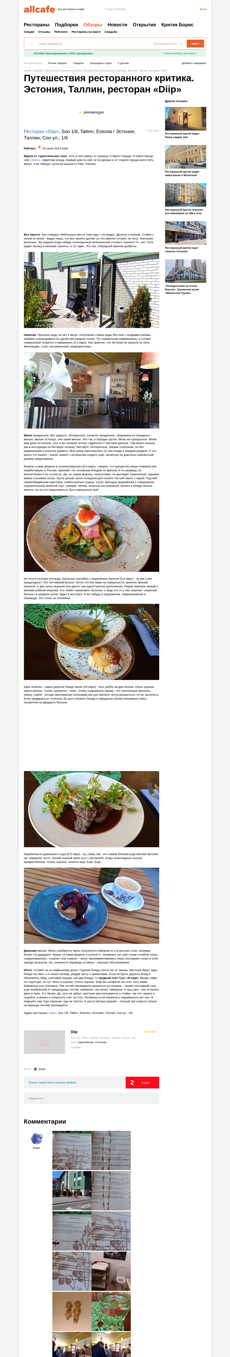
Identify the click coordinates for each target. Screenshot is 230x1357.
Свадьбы (78, 63)
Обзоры (93, 24)
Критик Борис (177, 24)
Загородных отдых (101, 63)
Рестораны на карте (86, 31)
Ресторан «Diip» (41, 131)
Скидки (29, 31)
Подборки (66, 24)
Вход (203, 9)
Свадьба (111, 31)
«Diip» (52, 1012)
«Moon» (35, 160)
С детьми (123, 63)
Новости (117, 24)
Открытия (144, 24)
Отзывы (44, 31)
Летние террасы (57, 63)
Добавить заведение (194, 63)
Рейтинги (61, 31)
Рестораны (37, 24)
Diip (74, 1032)
